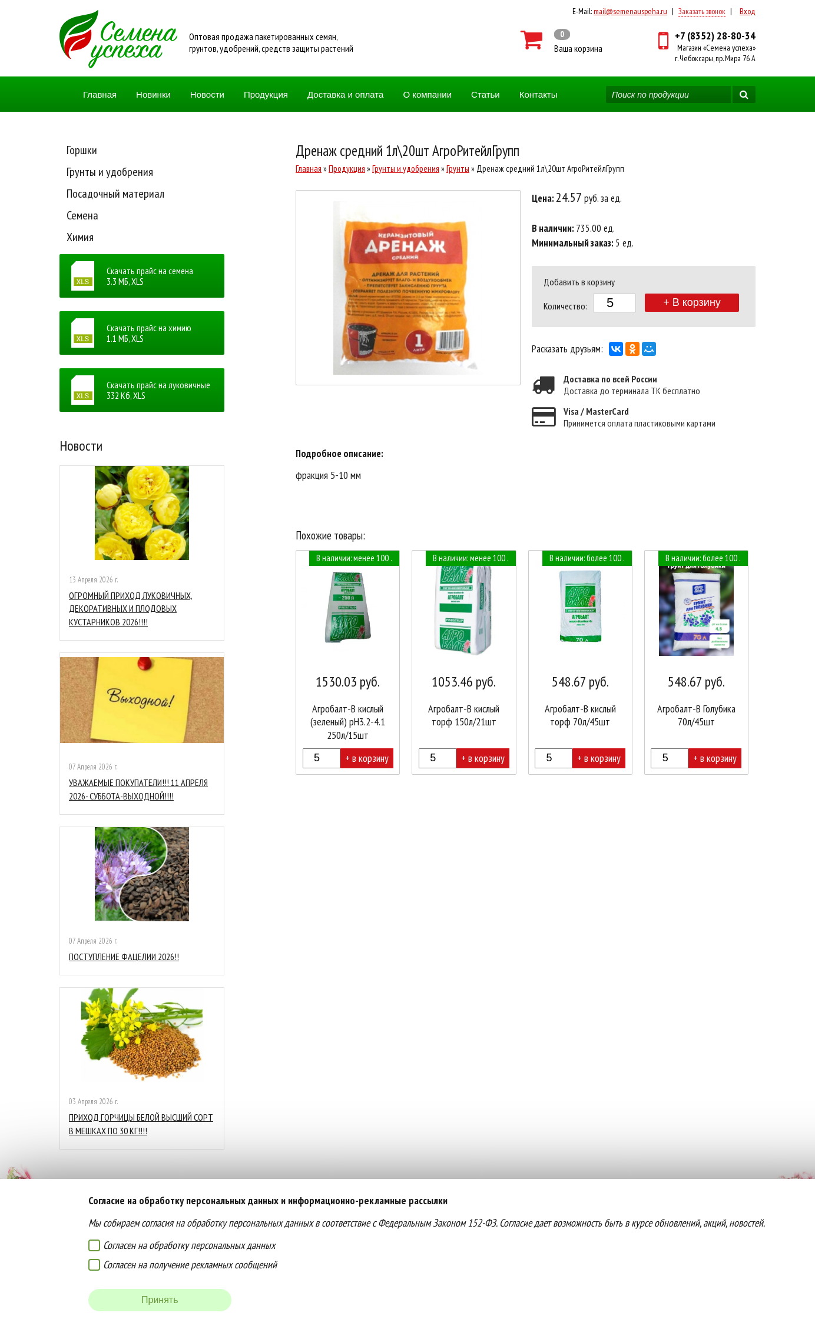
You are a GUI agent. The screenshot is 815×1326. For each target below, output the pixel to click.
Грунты (457, 168)
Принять (159, 1300)
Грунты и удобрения (110, 171)
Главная (100, 94)
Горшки (82, 150)
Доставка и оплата (345, 94)
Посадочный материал (115, 193)
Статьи (485, 94)
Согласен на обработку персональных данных (189, 1245)
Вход (748, 11)
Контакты (538, 94)
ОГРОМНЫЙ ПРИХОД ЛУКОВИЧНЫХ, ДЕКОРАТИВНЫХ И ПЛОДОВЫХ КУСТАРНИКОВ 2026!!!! (131, 608)
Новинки (153, 94)
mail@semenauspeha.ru (630, 11)
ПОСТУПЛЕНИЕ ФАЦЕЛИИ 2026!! (124, 956)
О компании (427, 94)
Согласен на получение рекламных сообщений (190, 1264)
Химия (80, 237)
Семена (82, 215)
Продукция (266, 94)
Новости (207, 94)
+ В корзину (692, 302)
